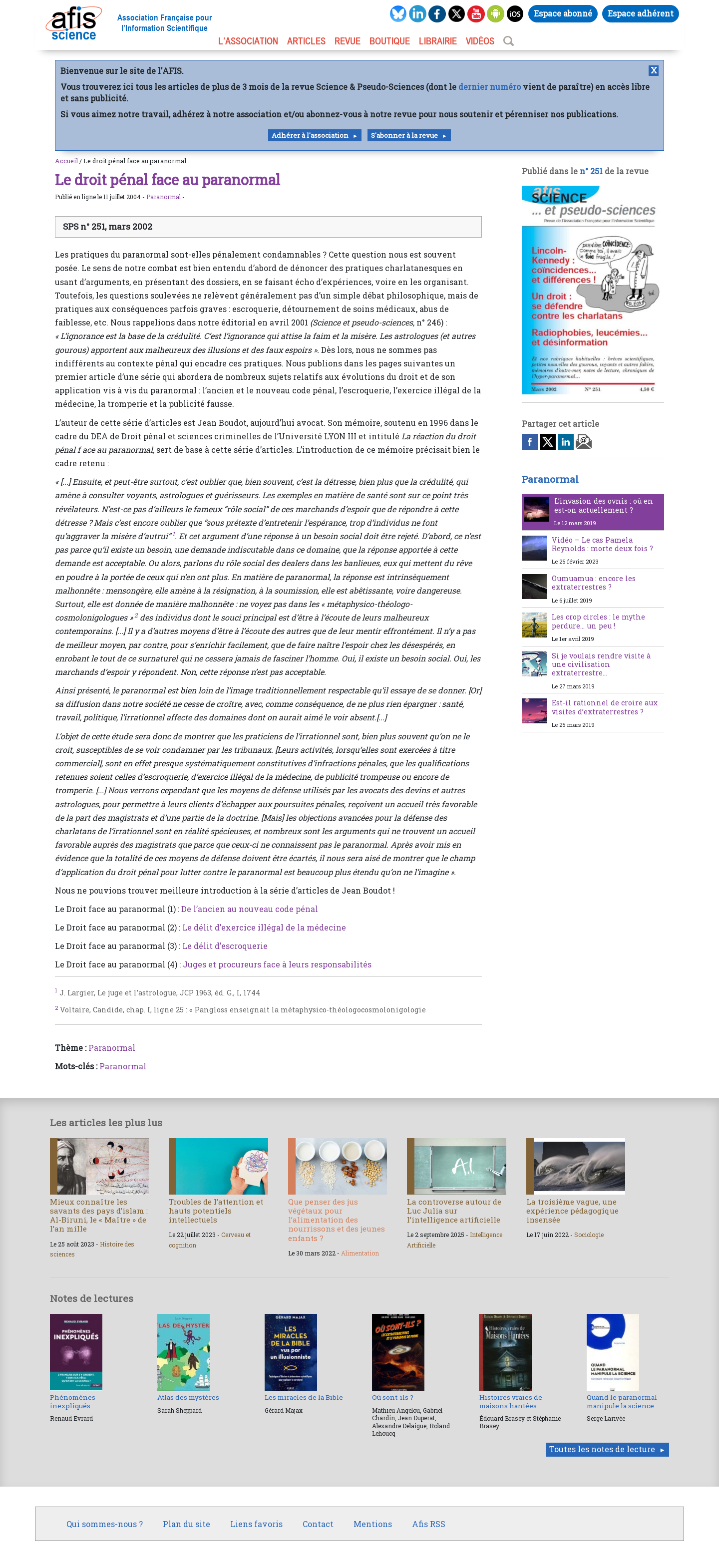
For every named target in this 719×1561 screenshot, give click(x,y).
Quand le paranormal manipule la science (622, 1401)
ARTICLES (306, 40)
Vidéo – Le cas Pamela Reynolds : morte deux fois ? (602, 544)
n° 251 (591, 171)
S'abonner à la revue (404, 135)
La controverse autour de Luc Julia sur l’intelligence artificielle (454, 1211)
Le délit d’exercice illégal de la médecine (264, 927)
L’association (248, 40)
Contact (318, 1524)
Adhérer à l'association (310, 135)
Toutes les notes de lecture (602, 1449)
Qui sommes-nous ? (104, 1524)
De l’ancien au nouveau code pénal (249, 909)
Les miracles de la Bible (304, 1397)
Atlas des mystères (188, 1397)
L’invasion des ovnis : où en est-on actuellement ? (603, 505)
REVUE (347, 40)
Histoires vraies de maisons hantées (510, 1401)
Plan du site (186, 1524)
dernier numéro (489, 86)
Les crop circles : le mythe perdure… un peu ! (598, 621)
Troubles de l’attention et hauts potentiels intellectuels (216, 1211)
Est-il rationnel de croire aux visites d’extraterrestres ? (605, 707)
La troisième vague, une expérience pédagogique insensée (572, 1211)
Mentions (373, 1524)
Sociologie (589, 1235)
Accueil (66, 161)
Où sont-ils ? (392, 1397)
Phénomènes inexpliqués (72, 1401)
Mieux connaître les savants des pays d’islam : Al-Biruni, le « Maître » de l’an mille (99, 1215)
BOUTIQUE (389, 40)
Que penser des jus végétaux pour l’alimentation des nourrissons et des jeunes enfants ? (336, 1220)
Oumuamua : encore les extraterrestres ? (594, 583)
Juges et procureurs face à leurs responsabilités (277, 964)
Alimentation (360, 1253)
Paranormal (163, 197)
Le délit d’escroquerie (225, 945)
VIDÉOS (480, 40)
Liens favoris (256, 1524)
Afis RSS (428, 1524)
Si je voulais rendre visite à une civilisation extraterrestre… (601, 664)
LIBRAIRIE (438, 40)
